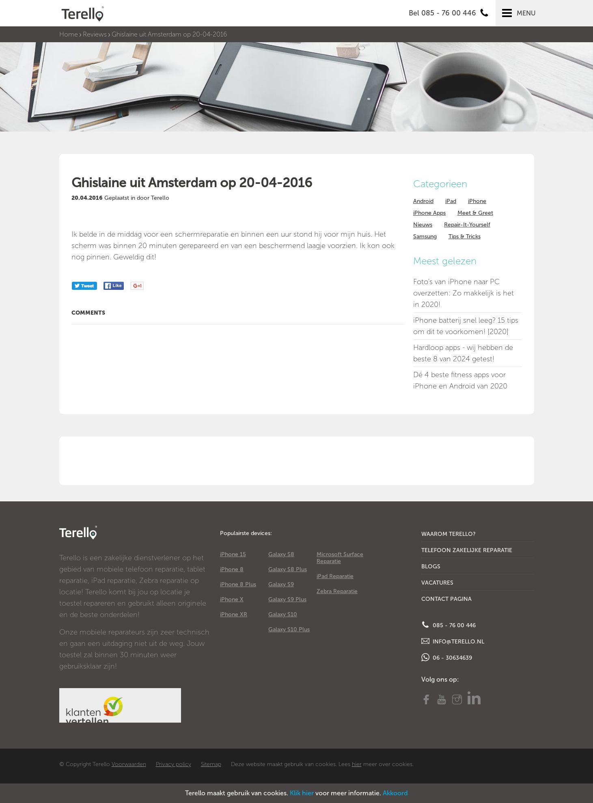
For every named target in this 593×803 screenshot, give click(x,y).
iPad (450, 201)
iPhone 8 (232, 569)
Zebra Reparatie (337, 591)
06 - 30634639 (446, 657)
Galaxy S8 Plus (287, 569)
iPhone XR (233, 614)
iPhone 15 (233, 554)
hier (357, 764)
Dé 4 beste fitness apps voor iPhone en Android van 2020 (460, 380)
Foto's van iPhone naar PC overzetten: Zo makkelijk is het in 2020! (463, 293)
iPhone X (232, 599)
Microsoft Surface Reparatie (340, 558)
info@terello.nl (452, 641)
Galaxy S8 (281, 554)
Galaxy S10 (282, 614)
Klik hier (302, 793)
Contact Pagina (446, 599)
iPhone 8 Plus (238, 584)
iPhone (477, 201)
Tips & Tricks (465, 236)
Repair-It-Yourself (467, 224)
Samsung (425, 236)
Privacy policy (173, 764)
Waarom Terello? (448, 534)
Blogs (430, 566)
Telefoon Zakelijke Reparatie (466, 550)
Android (423, 201)
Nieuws (422, 224)
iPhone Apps (429, 212)
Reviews (95, 34)
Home (68, 34)
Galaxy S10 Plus (289, 629)
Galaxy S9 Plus (287, 599)
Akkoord (395, 793)
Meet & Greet (475, 212)
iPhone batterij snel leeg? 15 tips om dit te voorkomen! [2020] (465, 326)
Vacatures (437, 582)
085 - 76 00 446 (448, 625)
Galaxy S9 (281, 584)
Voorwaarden (129, 764)
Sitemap (211, 764)
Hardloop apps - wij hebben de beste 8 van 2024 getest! (463, 353)
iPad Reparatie (335, 576)
